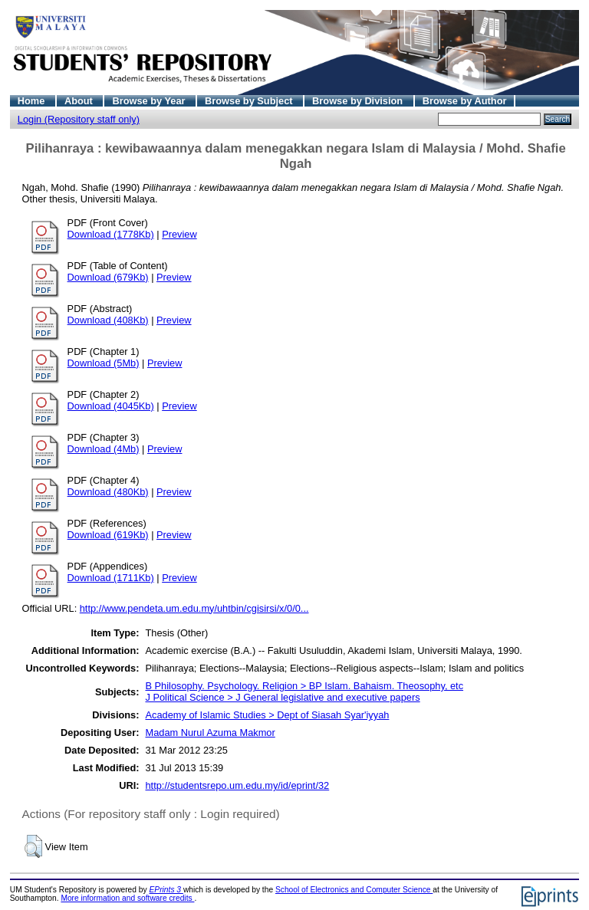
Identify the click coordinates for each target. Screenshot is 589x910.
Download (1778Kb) (110, 234)
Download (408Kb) (108, 320)
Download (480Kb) (108, 492)
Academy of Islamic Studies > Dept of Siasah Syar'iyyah (267, 715)
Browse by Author (465, 101)
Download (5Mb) (103, 363)
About (80, 101)
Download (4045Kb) (110, 406)
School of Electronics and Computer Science (354, 889)
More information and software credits (127, 898)
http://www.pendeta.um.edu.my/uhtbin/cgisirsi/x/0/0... (194, 608)
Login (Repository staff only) (79, 119)
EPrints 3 (166, 889)
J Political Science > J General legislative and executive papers (282, 697)
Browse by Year (150, 101)
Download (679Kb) (108, 277)
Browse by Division (359, 101)
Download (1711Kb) (110, 577)
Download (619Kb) (108, 534)
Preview (179, 234)
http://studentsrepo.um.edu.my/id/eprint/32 (237, 785)
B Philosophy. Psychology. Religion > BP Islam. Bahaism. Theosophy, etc (304, 686)
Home (33, 101)
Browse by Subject (250, 101)
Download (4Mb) (103, 449)
